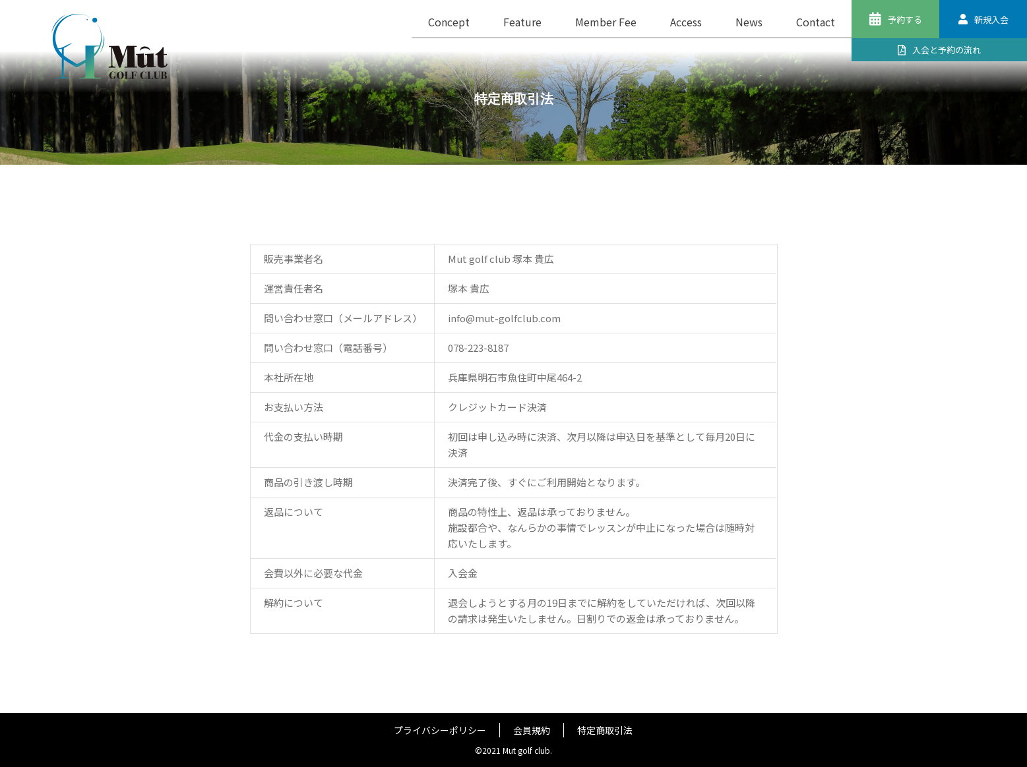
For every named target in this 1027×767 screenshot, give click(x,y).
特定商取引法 (605, 730)
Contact (815, 22)
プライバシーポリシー (440, 730)
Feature (522, 22)
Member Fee (606, 22)
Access (686, 22)
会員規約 (531, 730)
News (748, 22)
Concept (449, 22)
